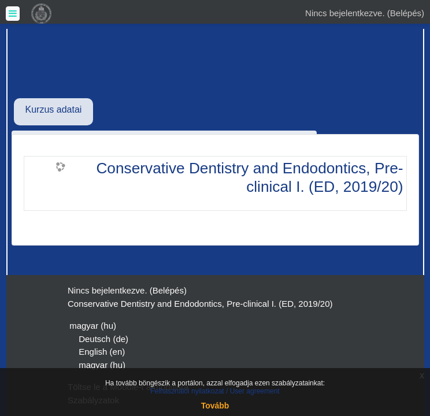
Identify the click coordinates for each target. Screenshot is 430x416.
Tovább (215, 405)
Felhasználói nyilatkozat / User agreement (214, 391)
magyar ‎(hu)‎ (92, 325)
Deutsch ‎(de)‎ (103, 339)
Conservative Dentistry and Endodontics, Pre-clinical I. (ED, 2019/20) (249, 177)
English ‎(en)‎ (102, 351)
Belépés (405, 13)
